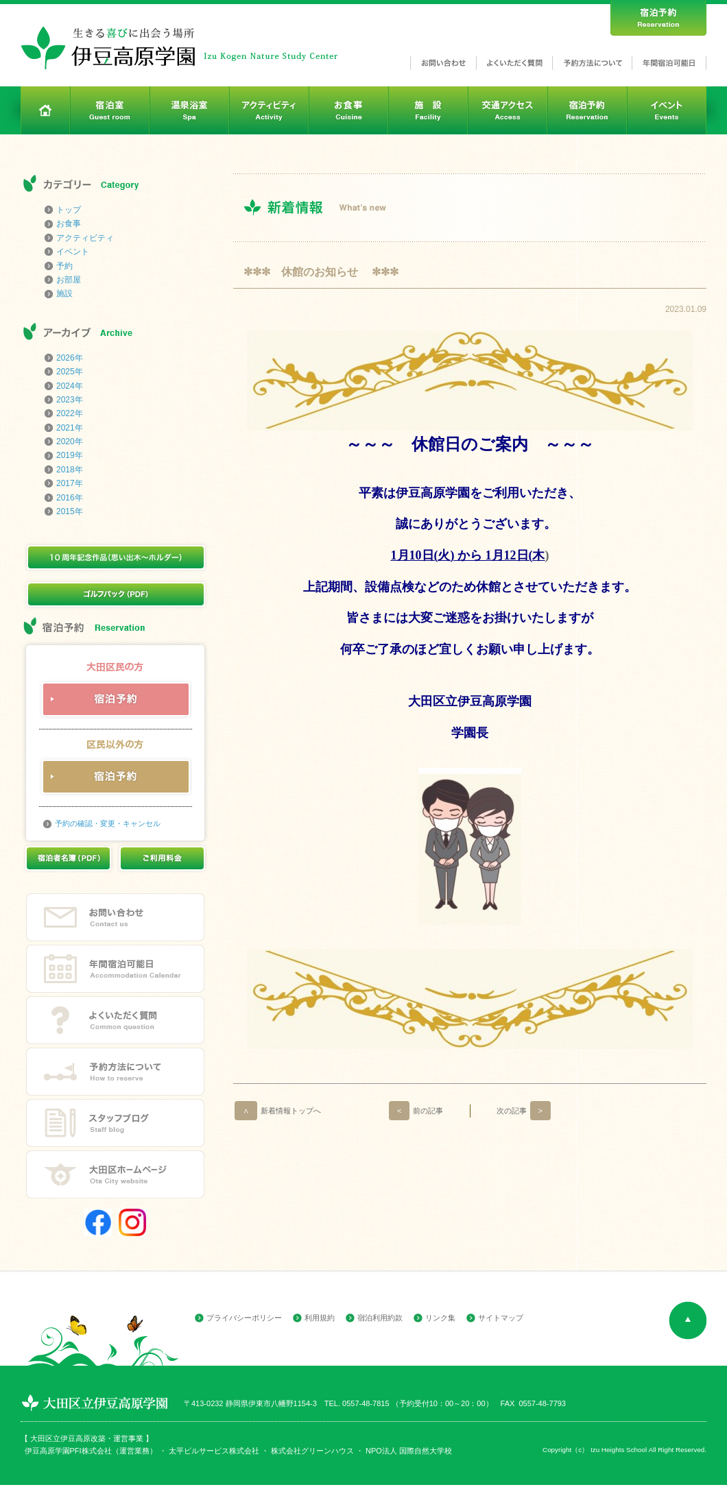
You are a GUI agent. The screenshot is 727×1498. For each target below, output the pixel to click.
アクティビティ (85, 238)
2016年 (69, 498)
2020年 (69, 441)
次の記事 (524, 1111)
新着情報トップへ (278, 1111)
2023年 (69, 399)
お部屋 (68, 280)
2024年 (69, 386)
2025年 (69, 371)
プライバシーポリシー (244, 1318)
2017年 (69, 483)
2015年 (69, 511)
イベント (72, 251)
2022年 (69, 413)
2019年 (69, 455)
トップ (68, 210)
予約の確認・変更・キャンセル (107, 823)
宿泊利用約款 (380, 1318)
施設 (64, 293)
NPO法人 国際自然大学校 (409, 1451)
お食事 (68, 223)
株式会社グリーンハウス (311, 1451)
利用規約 (320, 1318)
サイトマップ (500, 1318)
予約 (64, 266)
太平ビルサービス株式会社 (214, 1451)
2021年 (69, 428)
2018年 (69, 469)
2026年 (69, 358)
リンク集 (440, 1318)
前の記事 (416, 1111)
